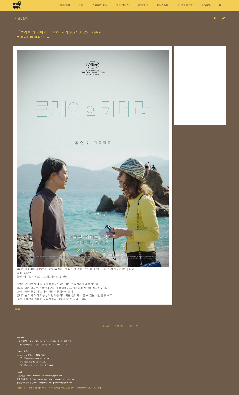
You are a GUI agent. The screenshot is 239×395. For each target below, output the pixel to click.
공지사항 (133, 325)
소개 (81, 5)
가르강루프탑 (186, 5)
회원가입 (118, 325)
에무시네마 (163, 5)
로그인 (105, 325)
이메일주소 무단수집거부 (61, 387)
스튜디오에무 (100, 5)
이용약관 (21, 387)
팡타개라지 (122, 5)
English (206, 5)
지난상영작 (21, 18)
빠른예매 (65, 5)
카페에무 (143, 5)
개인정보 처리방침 (37, 387)
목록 (17, 309)
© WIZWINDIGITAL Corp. (89, 387)
